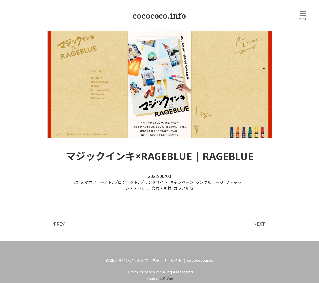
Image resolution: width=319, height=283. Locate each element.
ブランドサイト (154, 182)
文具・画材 (161, 188)
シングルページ (209, 182)
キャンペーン (181, 182)
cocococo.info (159, 15)
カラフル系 (183, 188)
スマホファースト (96, 182)
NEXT (260, 224)
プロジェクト (126, 182)
